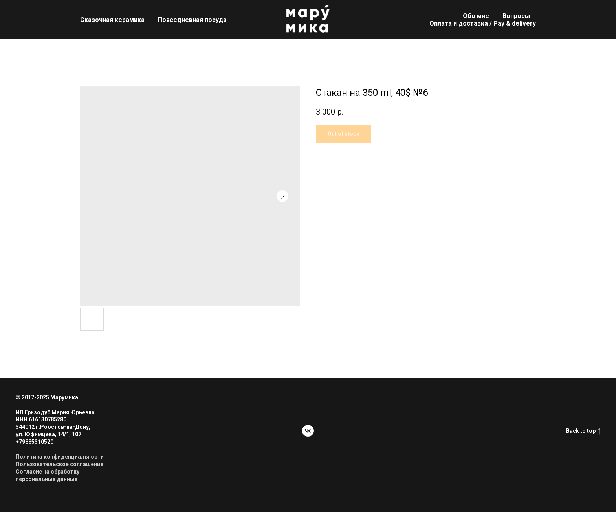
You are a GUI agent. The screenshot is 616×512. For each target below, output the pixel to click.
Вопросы (516, 16)
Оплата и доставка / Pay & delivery (482, 23)
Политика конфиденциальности (60, 457)
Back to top (583, 431)
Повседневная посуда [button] (192, 20)
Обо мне (476, 16)
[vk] (308, 431)
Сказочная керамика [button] (112, 20)
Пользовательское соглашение (59, 464)
